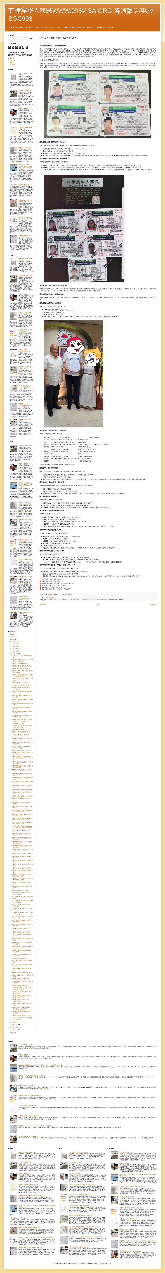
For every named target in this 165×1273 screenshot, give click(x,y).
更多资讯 (12, 63)
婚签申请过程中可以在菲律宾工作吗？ (22, 972)
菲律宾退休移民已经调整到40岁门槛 (21, 666)
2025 (11, 639)
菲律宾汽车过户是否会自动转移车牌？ (22, 868)
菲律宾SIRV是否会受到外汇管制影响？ (22, 796)
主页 (98, 605)
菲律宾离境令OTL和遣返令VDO (20, 184)
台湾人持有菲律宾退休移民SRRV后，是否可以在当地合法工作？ (21, 1008)
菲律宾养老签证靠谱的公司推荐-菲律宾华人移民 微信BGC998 (22, 675)
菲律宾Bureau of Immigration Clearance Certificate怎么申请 (24, 405)
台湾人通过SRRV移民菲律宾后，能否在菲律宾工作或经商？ (21, 988)
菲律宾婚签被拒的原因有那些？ (20, 979)
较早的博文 (153, 605)
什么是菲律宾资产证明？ (25, 90)
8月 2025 (14, 653)
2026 (11, 1033)
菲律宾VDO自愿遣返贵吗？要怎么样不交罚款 (24, 148)
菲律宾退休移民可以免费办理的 (20, 985)
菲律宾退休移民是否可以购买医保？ (21, 732)
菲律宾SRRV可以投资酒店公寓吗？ (21, 729)
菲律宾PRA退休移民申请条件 (19, 668)
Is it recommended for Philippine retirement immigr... (20, 735)
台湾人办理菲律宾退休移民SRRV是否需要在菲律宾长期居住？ (21, 818)
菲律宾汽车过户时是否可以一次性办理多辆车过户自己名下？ (22, 875)
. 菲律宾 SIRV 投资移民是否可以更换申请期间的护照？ (21, 726)
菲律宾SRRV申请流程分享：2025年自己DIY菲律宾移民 (22, 660)
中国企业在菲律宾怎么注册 (26, 1085)
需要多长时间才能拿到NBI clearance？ (29, 1136)
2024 (11, 636)
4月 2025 (14, 646)
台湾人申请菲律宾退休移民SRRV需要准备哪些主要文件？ (21, 811)
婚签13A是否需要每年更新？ (19, 958)
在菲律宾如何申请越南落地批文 (27, 1105)
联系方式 (12, 65)
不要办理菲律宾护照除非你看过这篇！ (25, 128)
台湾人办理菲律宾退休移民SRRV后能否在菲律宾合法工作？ (21, 822)
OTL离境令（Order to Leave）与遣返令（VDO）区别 (24, 387)
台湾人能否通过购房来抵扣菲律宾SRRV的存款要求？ (20, 996)
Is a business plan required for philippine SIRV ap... (19, 722)
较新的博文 (43, 605)
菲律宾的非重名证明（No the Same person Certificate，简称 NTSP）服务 (22, 758)
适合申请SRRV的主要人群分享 (20, 682)
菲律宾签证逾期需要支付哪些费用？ (21, 932)
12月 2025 (15, 1030)
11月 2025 (15, 1027)
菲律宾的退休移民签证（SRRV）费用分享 (24, 236)
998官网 (12, 58)
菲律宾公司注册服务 (24, 109)
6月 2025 (14, 648)
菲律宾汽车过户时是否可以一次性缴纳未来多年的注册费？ (22, 879)
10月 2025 (15, 1025)
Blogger (103, 1263)
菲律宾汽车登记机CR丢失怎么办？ (21, 890)
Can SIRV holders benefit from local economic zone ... (21, 715)
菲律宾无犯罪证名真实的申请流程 (27, 1152)
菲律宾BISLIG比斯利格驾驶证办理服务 (25, 200)
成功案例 (12, 60)
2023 (11, 634)
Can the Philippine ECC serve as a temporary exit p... (21, 747)
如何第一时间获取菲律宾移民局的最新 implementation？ (22, 947)
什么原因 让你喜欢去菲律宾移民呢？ (21, 685)
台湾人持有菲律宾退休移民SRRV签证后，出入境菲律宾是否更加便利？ (21, 826)
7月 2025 (14, 651)
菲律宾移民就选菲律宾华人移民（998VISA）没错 (20, 1000)
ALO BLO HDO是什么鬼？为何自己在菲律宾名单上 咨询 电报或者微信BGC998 (25, 167)
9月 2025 (14, 1022)
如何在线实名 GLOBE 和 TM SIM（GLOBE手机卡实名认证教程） (25, 218)
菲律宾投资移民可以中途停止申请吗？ (22, 719)
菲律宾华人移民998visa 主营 (19, 663)
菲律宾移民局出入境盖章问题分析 (27, 1116)
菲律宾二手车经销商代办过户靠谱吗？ (22, 853)
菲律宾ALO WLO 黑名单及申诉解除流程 (25, 330)
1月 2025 (14, 641)
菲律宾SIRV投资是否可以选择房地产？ (22, 789)
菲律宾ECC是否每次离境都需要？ (20, 750)
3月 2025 (14, 643)
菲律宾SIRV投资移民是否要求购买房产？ (25, 367)
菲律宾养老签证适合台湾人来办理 (20, 1015)
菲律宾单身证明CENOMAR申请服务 (24, 350)
